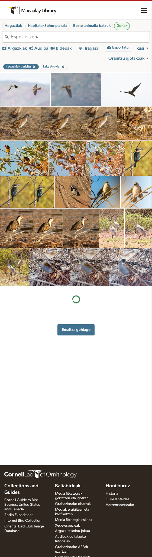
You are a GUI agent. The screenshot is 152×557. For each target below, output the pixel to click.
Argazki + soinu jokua (72, 531)
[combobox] (80, 36)
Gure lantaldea (118, 499)
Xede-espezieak (67, 525)
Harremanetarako (120, 505)
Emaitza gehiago (76, 330)
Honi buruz (118, 486)
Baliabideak (67, 486)
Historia (112, 493)
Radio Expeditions (18, 515)
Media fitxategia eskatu (73, 520)
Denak (122, 26)
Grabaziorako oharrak (73, 504)
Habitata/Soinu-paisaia (47, 26)
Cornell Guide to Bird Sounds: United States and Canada (22, 504)
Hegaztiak (13, 26)
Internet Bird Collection (22, 521)
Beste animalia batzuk (92, 26)
